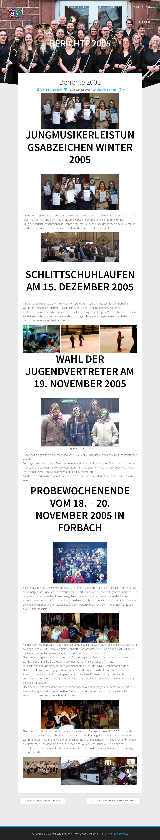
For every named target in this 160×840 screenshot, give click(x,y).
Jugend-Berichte (106, 89)
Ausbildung (140, 7)
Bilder (144, 21)
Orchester (116, 7)
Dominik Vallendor (51, 89)
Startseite (77, 7)
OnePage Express (117, 833)
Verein (96, 7)
